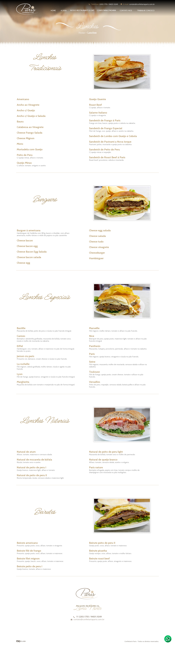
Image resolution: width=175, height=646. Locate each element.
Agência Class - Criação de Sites (21, 641)
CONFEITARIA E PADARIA (106, 10)
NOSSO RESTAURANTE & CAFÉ (82, 10)
